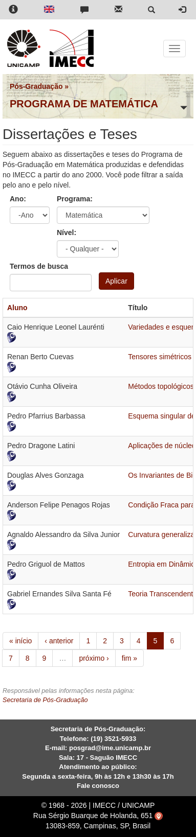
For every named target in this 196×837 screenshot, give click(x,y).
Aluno (17, 308)
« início (20, 641)
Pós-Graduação (36, 86)
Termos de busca (39, 266)
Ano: (18, 199)
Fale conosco (98, 785)
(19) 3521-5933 (113, 738)
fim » (129, 658)
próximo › (93, 658)
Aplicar (116, 281)
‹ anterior (59, 641)
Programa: (75, 199)
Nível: (66, 232)
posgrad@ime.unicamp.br (110, 748)
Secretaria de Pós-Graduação (45, 700)
